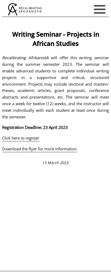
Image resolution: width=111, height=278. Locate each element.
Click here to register (20, 138)
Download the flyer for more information (39, 148)
